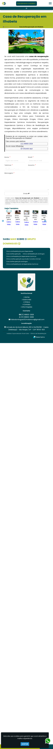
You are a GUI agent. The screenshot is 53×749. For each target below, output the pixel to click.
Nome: (7, 157)
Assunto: (32, 165)
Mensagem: (9, 173)
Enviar (26, 194)
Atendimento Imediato (26, 3)
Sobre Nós (27, 299)
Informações (27, 307)
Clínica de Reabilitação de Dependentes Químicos (22, 264)
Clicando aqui (27, 149)
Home (27, 297)
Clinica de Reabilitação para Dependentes (19, 251)
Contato (27, 304)
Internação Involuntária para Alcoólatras (20, 218)
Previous (3, 221)
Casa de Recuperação (13, 254)
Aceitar (25, 744)
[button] (50, 3)
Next (45, 221)
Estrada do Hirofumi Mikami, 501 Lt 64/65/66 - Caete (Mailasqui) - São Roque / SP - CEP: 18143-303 (27, 328)
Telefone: (8, 165)
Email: (31, 157)
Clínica (27, 302)
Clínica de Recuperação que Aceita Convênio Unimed (23, 259)
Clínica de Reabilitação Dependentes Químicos (21, 256)
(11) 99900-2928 (27, 144)
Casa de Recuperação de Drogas (17, 261)
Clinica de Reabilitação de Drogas (34, 254)
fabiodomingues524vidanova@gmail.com (27, 319)
